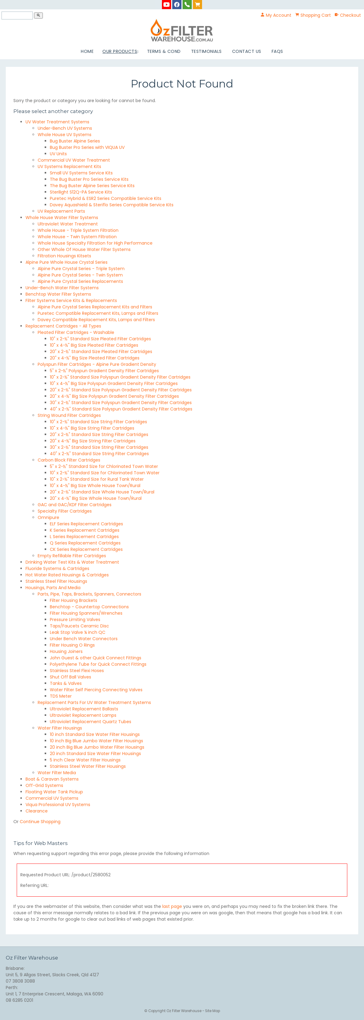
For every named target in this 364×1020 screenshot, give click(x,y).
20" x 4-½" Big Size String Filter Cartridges (93, 441)
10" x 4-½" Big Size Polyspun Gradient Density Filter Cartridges (114, 383)
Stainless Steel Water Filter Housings (88, 766)
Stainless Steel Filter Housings (56, 581)
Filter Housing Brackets (73, 600)
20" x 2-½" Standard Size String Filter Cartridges (99, 434)
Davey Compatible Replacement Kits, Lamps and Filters (96, 320)
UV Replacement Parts (61, 211)
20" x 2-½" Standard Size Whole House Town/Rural (102, 492)
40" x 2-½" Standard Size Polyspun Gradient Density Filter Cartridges (121, 409)
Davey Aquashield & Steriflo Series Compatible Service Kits (111, 205)
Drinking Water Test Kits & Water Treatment (72, 562)
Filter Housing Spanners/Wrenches (86, 613)
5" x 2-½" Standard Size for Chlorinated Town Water (104, 466)
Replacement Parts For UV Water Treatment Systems (94, 702)
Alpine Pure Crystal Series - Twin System (80, 275)
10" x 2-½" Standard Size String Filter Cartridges (98, 422)
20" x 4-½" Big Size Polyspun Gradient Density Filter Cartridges (114, 396)
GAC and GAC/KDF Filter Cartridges (75, 505)
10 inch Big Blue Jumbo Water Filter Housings (96, 741)
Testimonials (206, 51)
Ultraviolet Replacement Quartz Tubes (90, 722)
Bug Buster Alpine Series (75, 141)
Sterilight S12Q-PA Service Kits (81, 192)
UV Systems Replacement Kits (69, 166)
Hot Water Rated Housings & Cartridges (67, 575)
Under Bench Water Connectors (84, 639)
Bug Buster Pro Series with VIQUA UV (87, 147)
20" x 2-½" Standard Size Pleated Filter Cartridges (101, 352)
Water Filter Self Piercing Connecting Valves (96, 690)
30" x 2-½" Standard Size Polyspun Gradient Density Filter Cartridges (121, 403)
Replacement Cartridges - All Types (63, 326)
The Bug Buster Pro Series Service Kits (89, 179)
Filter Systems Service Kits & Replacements (71, 300)
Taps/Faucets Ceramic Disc (79, 626)
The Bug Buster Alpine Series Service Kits (92, 186)
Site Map (212, 1010)
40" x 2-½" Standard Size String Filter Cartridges (99, 454)
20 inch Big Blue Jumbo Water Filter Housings (97, 747)
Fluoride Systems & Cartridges (57, 568)
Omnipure (48, 517)
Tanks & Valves (66, 683)
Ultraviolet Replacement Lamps (83, 715)
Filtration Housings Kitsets (64, 256)
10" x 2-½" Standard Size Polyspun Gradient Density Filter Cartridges (120, 377)
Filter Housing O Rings (72, 645)
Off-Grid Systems (44, 785)
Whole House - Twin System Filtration (77, 237)
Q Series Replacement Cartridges (85, 543)
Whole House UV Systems (64, 135)
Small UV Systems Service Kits (81, 173)
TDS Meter (61, 696)
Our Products (119, 51)
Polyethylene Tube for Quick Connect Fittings (98, 664)
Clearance (37, 811)
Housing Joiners (66, 651)
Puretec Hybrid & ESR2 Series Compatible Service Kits (105, 198)
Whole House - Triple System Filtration (78, 230)
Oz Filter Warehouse (184, 1010)
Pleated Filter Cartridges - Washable (76, 332)
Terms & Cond (164, 51)
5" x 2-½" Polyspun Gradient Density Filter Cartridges (104, 371)
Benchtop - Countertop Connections (89, 607)
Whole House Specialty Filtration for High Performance (95, 243)
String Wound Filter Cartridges (69, 415)
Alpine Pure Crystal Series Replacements (80, 281)
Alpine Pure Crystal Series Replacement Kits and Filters (95, 307)
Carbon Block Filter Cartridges (69, 460)
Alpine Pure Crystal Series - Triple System (81, 269)
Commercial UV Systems (52, 798)
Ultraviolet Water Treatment (68, 224)
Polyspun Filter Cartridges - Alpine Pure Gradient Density (97, 364)
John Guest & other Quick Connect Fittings (95, 658)
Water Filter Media (57, 773)
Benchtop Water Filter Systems (58, 294)
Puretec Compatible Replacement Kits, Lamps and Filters (98, 313)
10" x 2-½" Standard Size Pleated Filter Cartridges (100, 339)
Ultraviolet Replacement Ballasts (84, 709)
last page (172, 906)
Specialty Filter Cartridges (65, 511)
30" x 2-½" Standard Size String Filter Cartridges (99, 447)
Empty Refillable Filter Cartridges (72, 556)
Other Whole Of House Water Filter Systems (84, 249)
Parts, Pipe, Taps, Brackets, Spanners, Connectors (89, 594)
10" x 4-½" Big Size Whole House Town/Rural (95, 486)
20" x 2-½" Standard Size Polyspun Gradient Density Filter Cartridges (121, 390)
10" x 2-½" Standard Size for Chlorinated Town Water (105, 473)
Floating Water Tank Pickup (54, 792)
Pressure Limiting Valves (75, 619)
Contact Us (246, 51)
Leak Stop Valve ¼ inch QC (77, 632)
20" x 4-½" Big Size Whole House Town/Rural (96, 498)
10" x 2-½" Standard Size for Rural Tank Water (97, 479)
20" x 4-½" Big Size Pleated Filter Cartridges (94, 358)
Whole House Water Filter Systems (62, 218)
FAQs (277, 51)
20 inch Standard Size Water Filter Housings (95, 753)
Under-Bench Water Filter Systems (62, 288)
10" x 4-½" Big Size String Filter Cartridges (92, 428)
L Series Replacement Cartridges (84, 537)
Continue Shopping (40, 822)
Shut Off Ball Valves (70, 677)
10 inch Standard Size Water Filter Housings (95, 734)
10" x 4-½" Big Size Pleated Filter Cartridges (94, 345)
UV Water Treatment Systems (57, 122)
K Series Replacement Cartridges (84, 530)
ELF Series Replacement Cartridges (86, 524)
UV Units (58, 154)
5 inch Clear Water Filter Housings (85, 760)
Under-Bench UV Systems (65, 128)
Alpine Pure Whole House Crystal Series (67, 262)
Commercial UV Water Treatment (74, 160)
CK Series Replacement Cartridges (86, 549)
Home (87, 51)
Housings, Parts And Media (53, 588)
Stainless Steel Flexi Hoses (77, 671)
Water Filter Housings (60, 728)
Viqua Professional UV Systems (58, 805)
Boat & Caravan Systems (52, 779)
